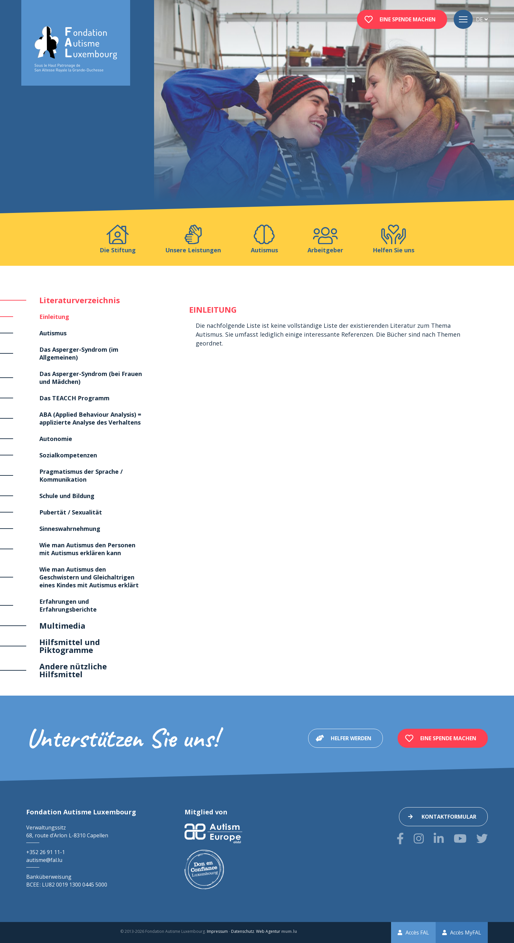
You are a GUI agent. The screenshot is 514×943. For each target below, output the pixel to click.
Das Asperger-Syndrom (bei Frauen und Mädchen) (90, 378)
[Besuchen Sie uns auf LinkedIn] (439, 838)
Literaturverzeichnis (79, 300)
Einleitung (54, 317)
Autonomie (55, 439)
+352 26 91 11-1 (45, 852)
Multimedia (62, 625)
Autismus (53, 333)
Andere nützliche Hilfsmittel (73, 670)
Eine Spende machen (408, 19)
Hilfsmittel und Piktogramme (69, 646)
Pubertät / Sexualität (70, 512)
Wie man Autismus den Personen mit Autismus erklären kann (87, 549)
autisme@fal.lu (44, 860)
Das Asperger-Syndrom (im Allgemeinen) (78, 353)
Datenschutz (242, 931)
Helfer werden (351, 738)
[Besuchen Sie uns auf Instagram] (419, 838)
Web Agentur (268, 931)
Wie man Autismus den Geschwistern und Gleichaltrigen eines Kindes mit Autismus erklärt (89, 577)
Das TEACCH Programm (74, 398)
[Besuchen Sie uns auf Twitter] (482, 838)
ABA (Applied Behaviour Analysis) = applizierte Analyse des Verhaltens (90, 418)
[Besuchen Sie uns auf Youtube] (460, 838)
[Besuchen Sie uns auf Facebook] (400, 838)
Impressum (217, 931)
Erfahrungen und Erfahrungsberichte (68, 605)
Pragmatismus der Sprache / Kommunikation (81, 475)
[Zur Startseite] (75, 49)
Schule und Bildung (66, 496)
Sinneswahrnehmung (69, 529)
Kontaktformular (449, 816)
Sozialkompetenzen (68, 455)
